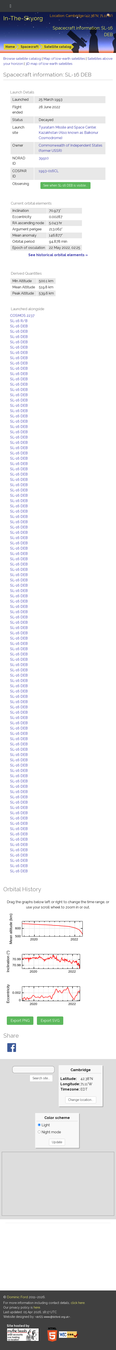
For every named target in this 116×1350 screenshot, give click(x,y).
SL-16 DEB (19, 326)
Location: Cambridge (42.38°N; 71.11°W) (81, 16)
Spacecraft (29, 46)
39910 (44, 158)
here (37, 1307)
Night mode (49, 1132)
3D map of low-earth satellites (48, 64)
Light (44, 1125)
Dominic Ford (17, 1297)
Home (10, 46)
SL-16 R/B (18, 321)
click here (78, 1303)
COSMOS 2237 (22, 315)
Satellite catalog (57, 46)
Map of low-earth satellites (65, 59)
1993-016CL (49, 171)
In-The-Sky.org (23, 18)
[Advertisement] (58, 1184)
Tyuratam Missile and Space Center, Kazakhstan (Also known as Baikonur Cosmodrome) (68, 132)
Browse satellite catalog (22, 59)
